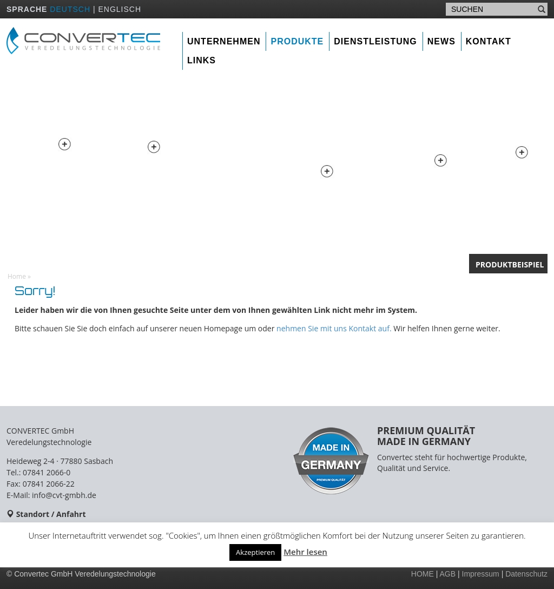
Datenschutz (526, 574)
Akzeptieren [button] (255, 552)
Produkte (297, 41)
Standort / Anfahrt (51, 514)
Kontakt (488, 41)
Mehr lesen (305, 551)
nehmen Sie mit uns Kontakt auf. (333, 328)
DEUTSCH (70, 9)
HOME (422, 574)
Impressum (480, 574)
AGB (448, 574)
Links (201, 60)
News (441, 41)
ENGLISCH (119, 9)
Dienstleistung (375, 41)
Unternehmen (223, 41)
